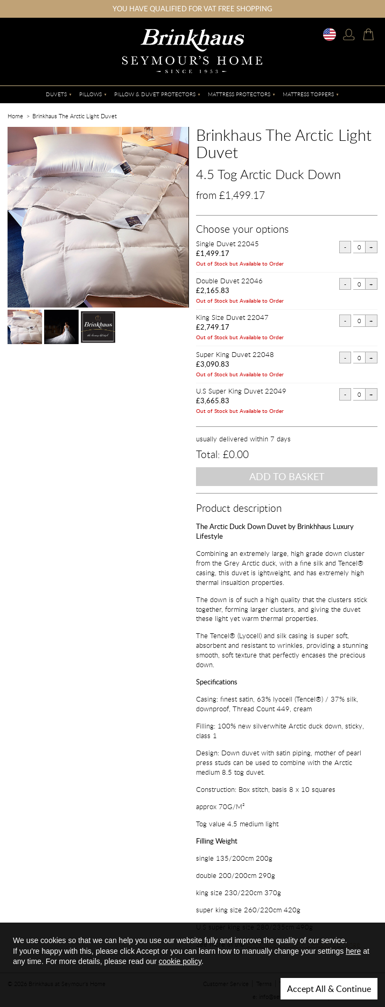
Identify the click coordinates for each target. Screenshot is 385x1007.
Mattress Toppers (308, 94)
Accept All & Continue (329, 989)
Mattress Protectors (239, 94)
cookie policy (180, 961)
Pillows (90, 94)
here (353, 951)
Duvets (56, 94)
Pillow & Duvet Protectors (154, 94)
